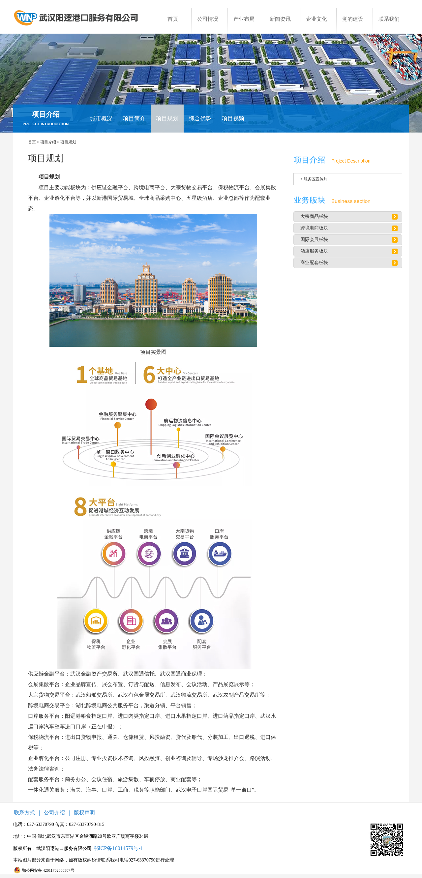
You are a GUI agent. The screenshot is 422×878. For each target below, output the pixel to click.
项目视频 (233, 118)
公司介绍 (54, 812)
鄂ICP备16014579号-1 (118, 848)
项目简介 (134, 118)
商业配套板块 (314, 262)
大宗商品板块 (314, 216)
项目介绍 (48, 142)
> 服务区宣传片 (313, 179)
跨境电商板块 (314, 228)
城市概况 (101, 118)
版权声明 (84, 812)
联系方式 (24, 812)
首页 (32, 142)
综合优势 (200, 118)
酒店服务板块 (314, 251)
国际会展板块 (314, 239)
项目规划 (167, 118)
